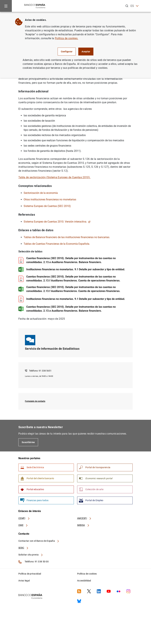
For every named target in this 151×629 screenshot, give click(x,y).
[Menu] (6, 6)
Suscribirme (28, 442)
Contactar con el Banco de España (38, 541)
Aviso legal (24, 580)
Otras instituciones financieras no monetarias (50, 199)
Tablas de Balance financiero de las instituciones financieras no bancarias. (67, 237)
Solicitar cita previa (30, 554)
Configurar (67, 51)
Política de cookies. (66, 38)
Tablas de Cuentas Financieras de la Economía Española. (57, 243)
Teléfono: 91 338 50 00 (33, 562)
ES (134, 6)
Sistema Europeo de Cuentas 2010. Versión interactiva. (57, 221)
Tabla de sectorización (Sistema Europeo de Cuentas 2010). (54, 177)
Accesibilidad (84, 580)
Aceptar (86, 51)
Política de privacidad (29, 573)
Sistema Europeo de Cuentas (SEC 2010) (47, 206)
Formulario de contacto (35, 401)
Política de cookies (87, 573)
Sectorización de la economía (41, 192)
